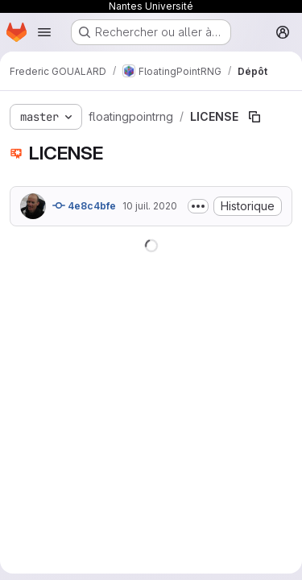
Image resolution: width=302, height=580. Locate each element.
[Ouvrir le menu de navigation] (44, 32)
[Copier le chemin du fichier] (254, 117)
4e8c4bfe (84, 205)
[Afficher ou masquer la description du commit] (198, 206)
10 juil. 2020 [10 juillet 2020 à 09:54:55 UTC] (149, 206)
